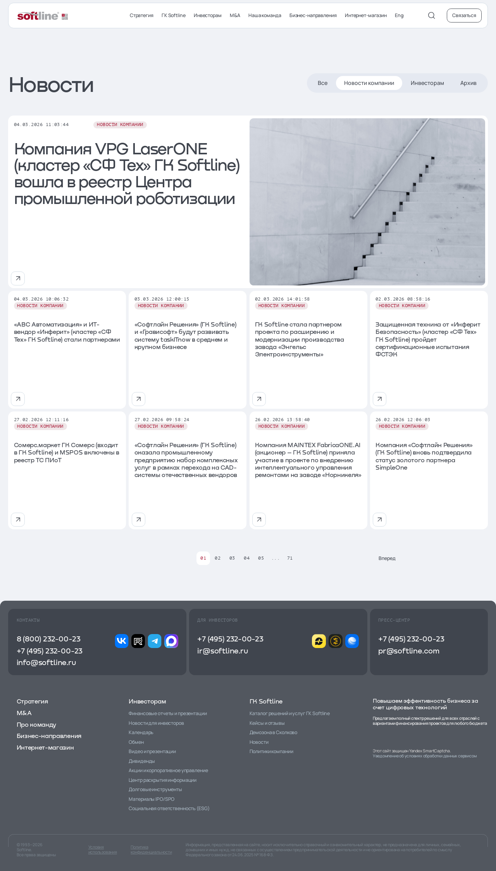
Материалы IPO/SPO (151, 799)
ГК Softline (174, 15)
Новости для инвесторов (156, 723)
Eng (399, 15)
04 (247, 558)
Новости (259, 742)
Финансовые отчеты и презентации (168, 713)
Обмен (136, 742)
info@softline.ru (46, 662)
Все (322, 82)
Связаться (464, 15)
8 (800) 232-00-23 (49, 638)
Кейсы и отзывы (267, 723)
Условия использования (102, 850)
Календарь (141, 732)
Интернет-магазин (366, 15)
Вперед (393, 558)
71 (290, 558)
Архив (468, 82)
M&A (235, 15)
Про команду (36, 724)
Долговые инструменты (155, 789)
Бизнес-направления (313, 15)
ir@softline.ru (222, 650)
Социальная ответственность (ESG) (169, 808)
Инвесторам (208, 15)
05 (261, 558)
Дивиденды (142, 761)
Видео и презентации (152, 751)
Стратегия (141, 15)
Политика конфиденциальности (151, 850)
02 (217, 558)
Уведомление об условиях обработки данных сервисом (425, 756)
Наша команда (264, 15)
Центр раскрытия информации (162, 780)
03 (232, 558)
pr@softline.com (408, 650)
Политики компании (271, 751)
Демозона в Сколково (274, 732)
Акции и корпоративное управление (168, 770)
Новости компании (369, 82)
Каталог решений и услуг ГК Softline (290, 713)
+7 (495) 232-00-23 (50, 650)
